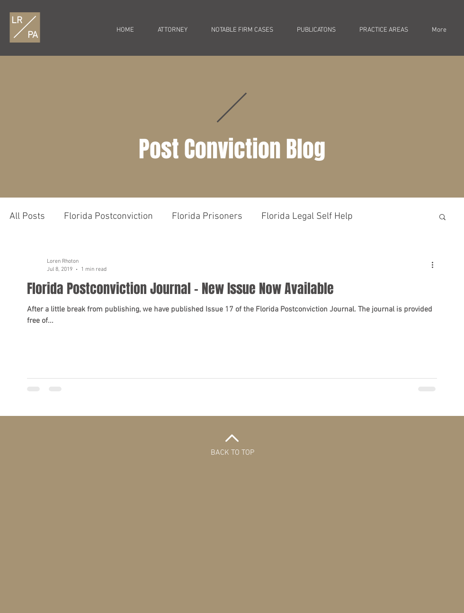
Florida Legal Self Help (307, 216)
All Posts (27, 216)
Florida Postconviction (108, 216)
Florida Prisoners (207, 216)
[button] (442, 218)
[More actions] (435, 264)
